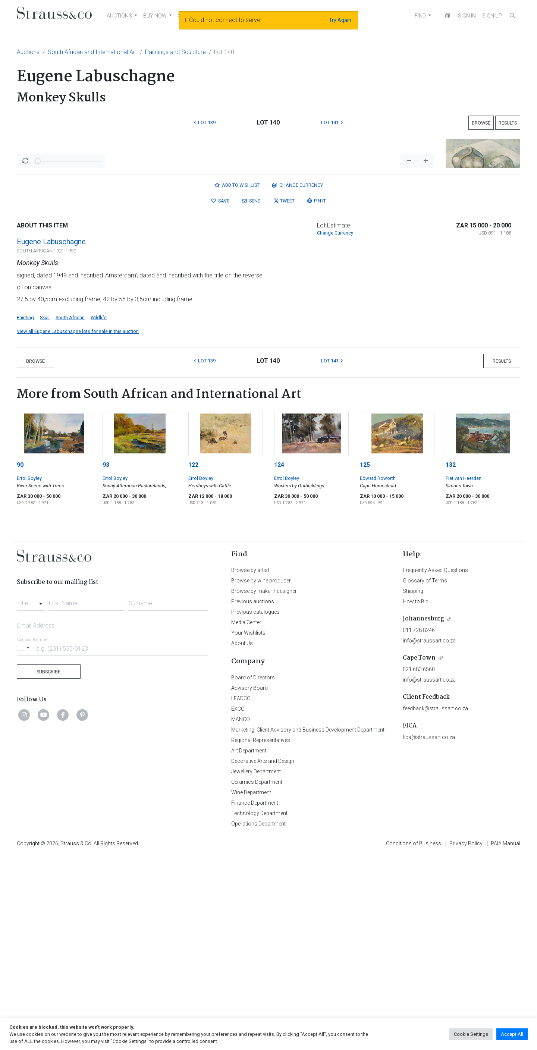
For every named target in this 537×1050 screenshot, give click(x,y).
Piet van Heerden (463, 673)
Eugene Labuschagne (51, 437)
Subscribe (48, 867)
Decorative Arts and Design (262, 956)
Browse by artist (250, 765)
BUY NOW (155, 16)
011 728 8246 (419, 826)
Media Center (246, 818)
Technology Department (259, 1009)
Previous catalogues (255, 807)
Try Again (340, 20)
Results (508, 123)
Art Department (248, 946)
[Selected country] (24, 844)
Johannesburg (423, 814)
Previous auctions (252, 797)
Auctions (28, 52)
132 (451, 660)
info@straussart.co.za (429, 836)
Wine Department (251, 988)
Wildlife (99, 513)
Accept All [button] (512, 1034)
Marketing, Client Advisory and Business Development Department (307, 925)
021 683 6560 (419, 865)
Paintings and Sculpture (175, 52)
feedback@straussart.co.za (435, 904)
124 (279, 660)
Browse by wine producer (261, 776)
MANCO (240, 915)
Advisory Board (249, 883)
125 (365, 660)
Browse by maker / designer (264, 786)
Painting (25, 513)
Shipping (413, 786)
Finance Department (254, 998)
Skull (45, 513)
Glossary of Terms (425, 776)
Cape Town (419, 853)
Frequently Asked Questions (435, 765)
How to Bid (415, 797)
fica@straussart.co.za (429, 933)
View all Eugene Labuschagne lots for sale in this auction (78, 526)
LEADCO (241, 894)
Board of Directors (253, 873)
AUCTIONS (119, 16)
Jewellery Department (256, 967)
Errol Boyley (29, 673)
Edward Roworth (378, 673)
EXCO (238, 904)
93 (106, 660)
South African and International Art (92, 52)
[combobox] (31, 796)
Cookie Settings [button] (471, 1034)
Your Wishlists (248, 828)
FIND (420, 16)
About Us (242, 839)
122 (193, 660)
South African (70, 513)
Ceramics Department (256, 977)
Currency (297, 380)
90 (20, 660)
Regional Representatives (260, 936)
